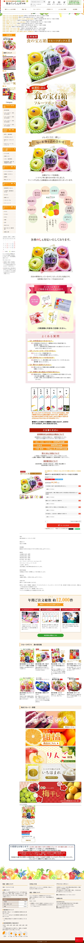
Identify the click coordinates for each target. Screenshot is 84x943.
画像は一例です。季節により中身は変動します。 (63, 507)
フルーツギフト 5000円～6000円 (9, 121)
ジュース (32, 5)
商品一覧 (24, 9)
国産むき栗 (6, 232)
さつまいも (39, 4)
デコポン (6, 214)
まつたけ (6, 194)
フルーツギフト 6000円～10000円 (9, 125)
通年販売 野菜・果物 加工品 (9, 130)
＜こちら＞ (73, 894)
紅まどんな (6, 225)
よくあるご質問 (62, 9)
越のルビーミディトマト (9, 140)
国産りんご (6, 197)
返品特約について (50, 528)
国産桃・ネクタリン (8, 174)
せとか (5, 211)
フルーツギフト (37, 9)
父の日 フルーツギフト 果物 (12, 29)
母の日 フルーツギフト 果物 (13, 28)
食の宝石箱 (21, 15)
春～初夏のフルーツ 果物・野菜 (9, 149)
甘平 (5, 222)
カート (64, 4)
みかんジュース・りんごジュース (9, 144)
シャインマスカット (8, 171)
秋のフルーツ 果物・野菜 (9, 184)
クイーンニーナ (7, 203)
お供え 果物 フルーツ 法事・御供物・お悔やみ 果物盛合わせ (20, 31)
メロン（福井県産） (8, 159)
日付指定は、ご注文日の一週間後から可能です (63, 513)
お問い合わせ (59, 4)
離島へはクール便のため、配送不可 (63, 500)
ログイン (54, 4)
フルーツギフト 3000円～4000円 (9, 113)
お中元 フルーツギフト (11, 20)
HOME (4, 15)
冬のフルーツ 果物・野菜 (9, 207)
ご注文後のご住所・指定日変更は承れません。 (63, 486)
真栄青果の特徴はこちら (50, 635)
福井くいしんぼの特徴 (10, 9)
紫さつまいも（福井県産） (9, 228)
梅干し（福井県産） (8, 134)
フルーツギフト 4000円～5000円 (26, 18)
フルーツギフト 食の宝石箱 (12, 15)
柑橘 (31, 4)
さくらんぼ (6, 153)
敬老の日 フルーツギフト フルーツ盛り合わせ (16, 22)
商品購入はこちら (79, 939)
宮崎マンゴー (7, 156)
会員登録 (49, 4)
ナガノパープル (7, 200)
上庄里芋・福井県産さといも (9, 191)
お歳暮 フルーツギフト (11, 23)
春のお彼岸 (8, 26)
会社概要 (75, 9)
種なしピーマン (7, 179)
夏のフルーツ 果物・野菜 (9, 167)
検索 (45, 1)
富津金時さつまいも (8, 188)
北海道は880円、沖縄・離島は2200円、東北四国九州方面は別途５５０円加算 (63, 493)
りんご (34, 4)
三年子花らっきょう (8, 137)
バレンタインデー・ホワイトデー (13, 25)
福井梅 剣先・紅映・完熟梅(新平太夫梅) (9, 162)
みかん (5, 217)
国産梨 (5, 176)
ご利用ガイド (49, 9)
